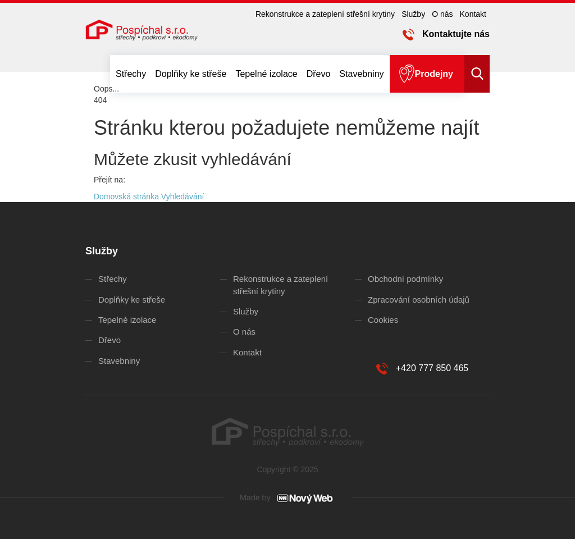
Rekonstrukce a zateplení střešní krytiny (325, 14)
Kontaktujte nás (456, 34)
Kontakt (473, 14)
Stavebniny (361, 74)
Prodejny (434, 74)
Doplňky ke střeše (190, 74)
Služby (413, 14)
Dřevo (319, 74)
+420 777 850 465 (432, 368)
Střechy (131, 74)
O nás (442, 14)
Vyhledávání (182, 196)
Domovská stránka (126, 196)
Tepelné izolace (266, 74)
